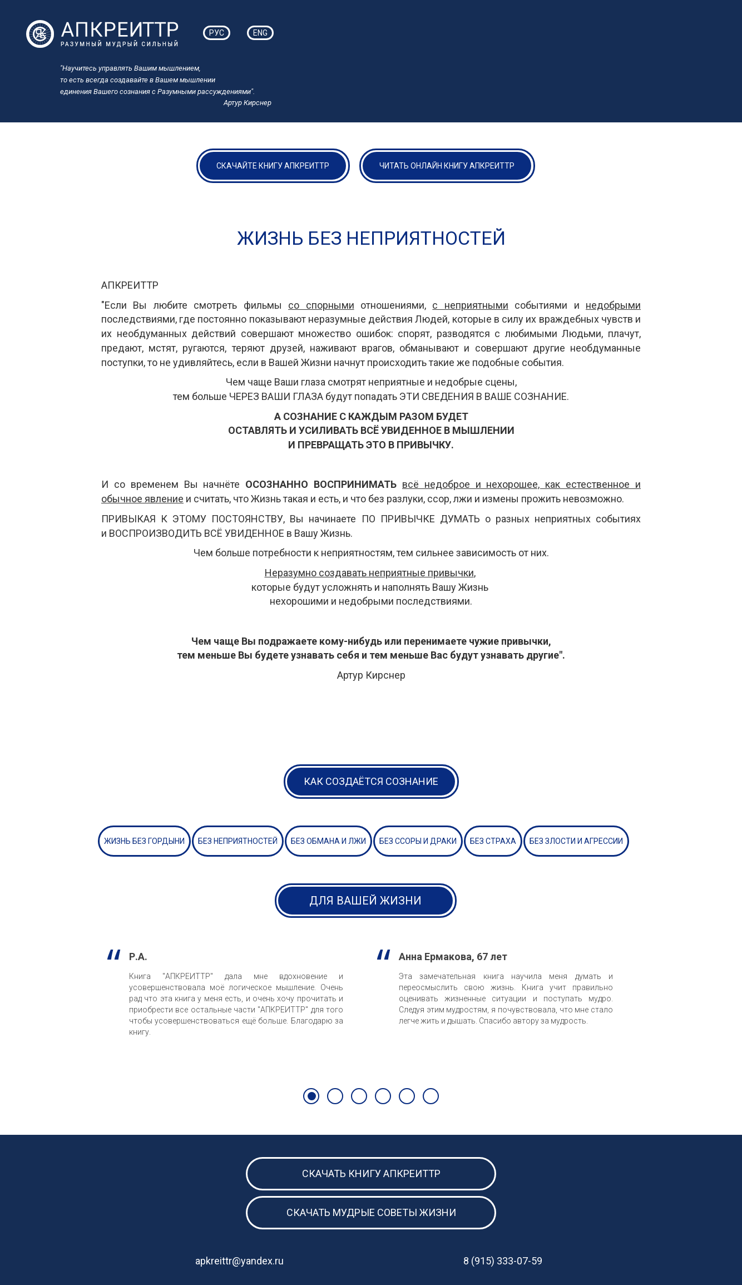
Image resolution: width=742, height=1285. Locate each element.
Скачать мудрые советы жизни (371, 1212)
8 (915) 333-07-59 (502, 1261)
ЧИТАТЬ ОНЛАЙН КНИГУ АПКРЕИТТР (447, 165)
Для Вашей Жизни (365, 900)
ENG (260, 32)
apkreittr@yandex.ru (239, 1261)
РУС (216, 32)
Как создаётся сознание (371, 781)
